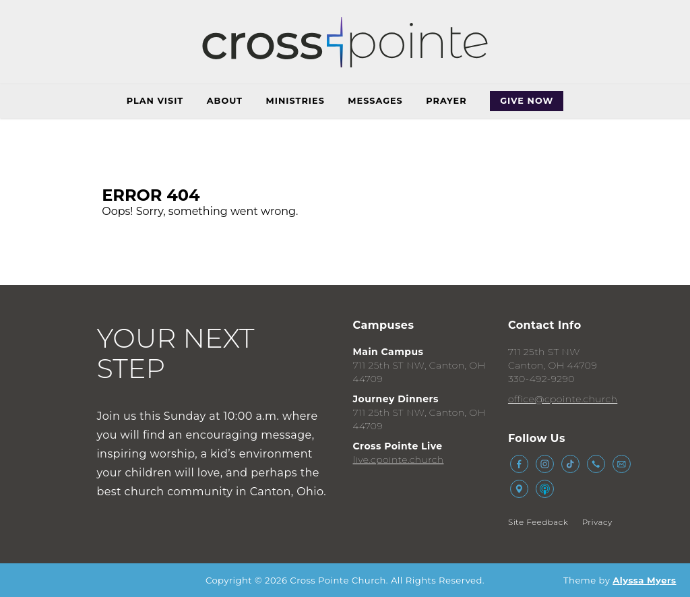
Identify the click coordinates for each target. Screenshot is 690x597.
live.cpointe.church (398, 459)
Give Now (526, 101)
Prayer (446, 101)
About (225, 101)
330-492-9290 (541, 379)
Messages (375, 101)
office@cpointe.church (562, 399)
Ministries (295, 101)
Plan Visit (155, 101)
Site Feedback (538, 522)
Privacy (597, 522)
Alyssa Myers (644, 580)
